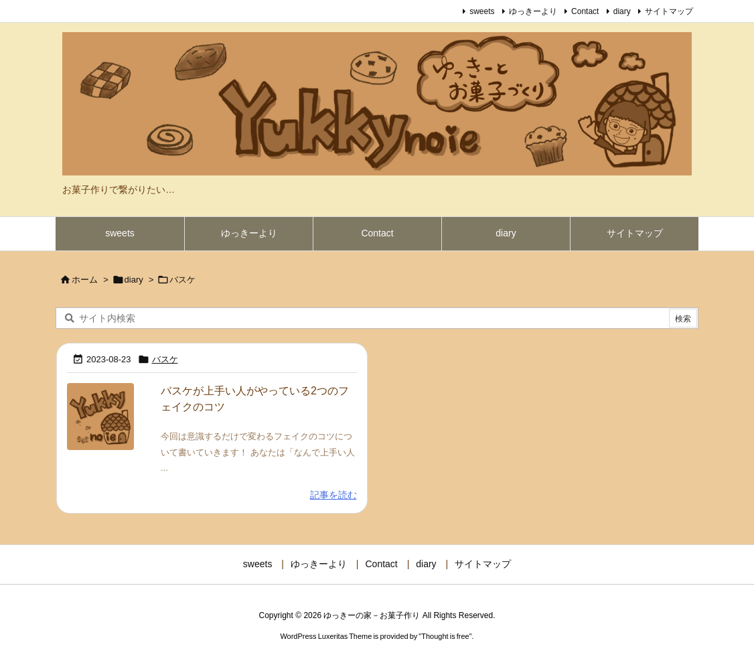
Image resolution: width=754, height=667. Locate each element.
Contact (585, 11)
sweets (481, 11)
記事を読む (333, 495)
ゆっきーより (533, 11)
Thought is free (445, 636)
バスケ (165, 359)
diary (622, 11)
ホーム (85, 280)
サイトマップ (669, 11)
